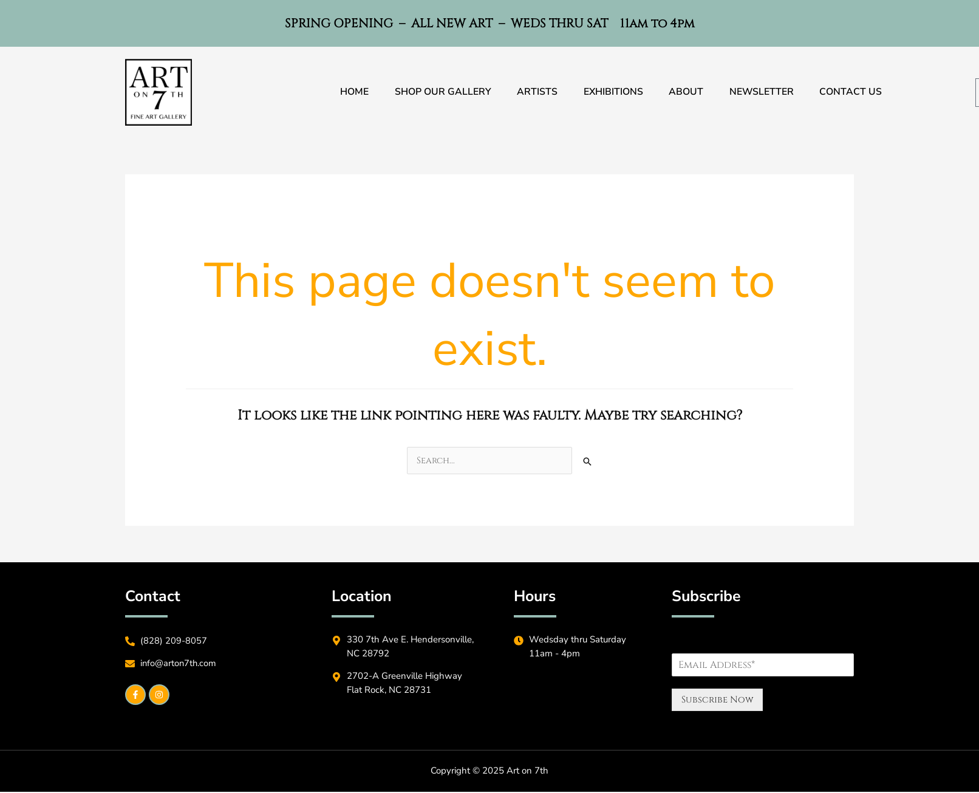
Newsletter (764, 92)
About (687, 92)
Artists (535, 92)
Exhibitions (613, 92)
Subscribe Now (717, 701)
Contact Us (856, 92)
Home (349, 92)
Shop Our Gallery (439, 92)
